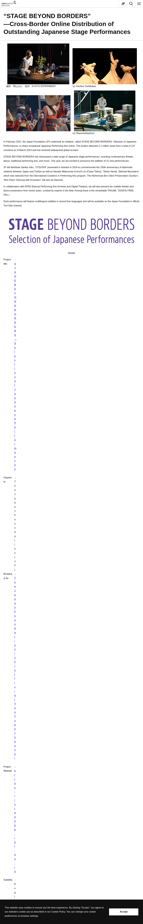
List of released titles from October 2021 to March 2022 (34, 594)
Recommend (13, 875)
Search (10, 882)
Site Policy (12, 889)
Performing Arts (50, 654)
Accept (124, 911)
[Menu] (139, 3)
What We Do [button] (13, 861)
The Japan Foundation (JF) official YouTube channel (54, 268)
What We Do (12, 654)
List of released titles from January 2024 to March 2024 (34, 583)
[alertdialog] (71, 912)
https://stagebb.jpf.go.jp (39, 272)
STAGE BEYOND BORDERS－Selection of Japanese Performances (63, 259)
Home (3, 654)
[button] (71, 667)
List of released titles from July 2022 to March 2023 (32, 589)
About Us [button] (11, 855)
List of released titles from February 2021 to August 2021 (35, 600)
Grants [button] (10, 868)
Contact (4, 846)
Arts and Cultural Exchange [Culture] (31, 654)
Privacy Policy (14, 896)
